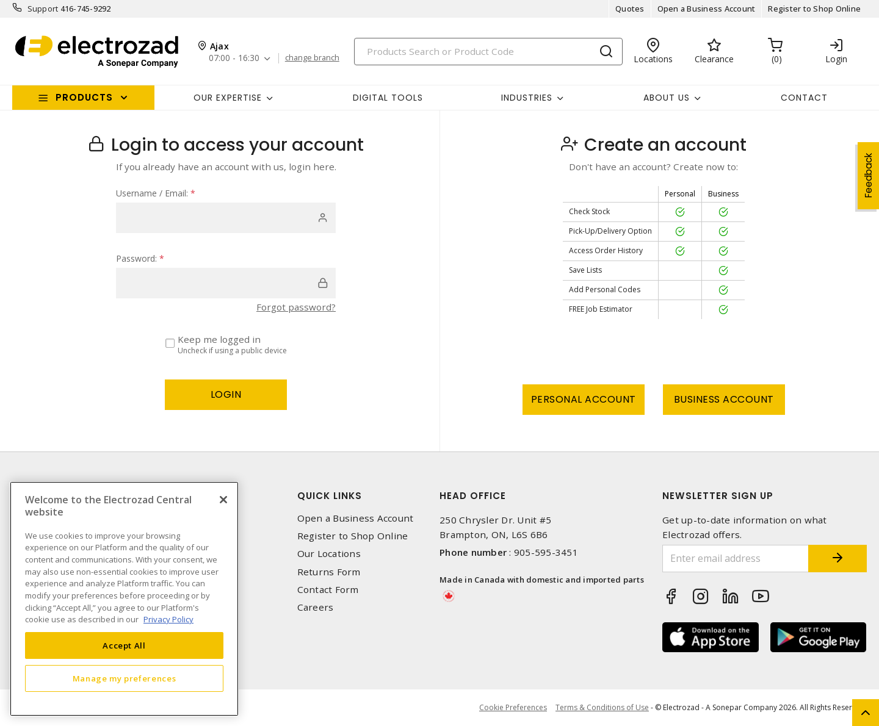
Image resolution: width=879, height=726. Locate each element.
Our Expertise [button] (228, 98)
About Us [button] (666, 98)
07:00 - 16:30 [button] (234, 58)
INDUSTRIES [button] (526, 98)
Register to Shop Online (814, 8)
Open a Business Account (706, 8)
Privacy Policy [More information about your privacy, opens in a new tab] (168, 619)
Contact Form (328, 589)
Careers (315, 607)
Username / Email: (155, 193)
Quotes (630, 8)
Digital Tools (388, 98)
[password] (226, 283)
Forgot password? (296, 307)
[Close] (223, 499)
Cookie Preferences (512, 707)
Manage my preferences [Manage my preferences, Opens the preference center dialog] (124, 678)
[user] (226, 218)
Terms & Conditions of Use (602, 707)
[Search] (488, 51)
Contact (804, 98)
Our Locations (329, 553)
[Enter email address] (734, 558)
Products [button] (84, 97)
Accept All (124, 645)
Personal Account (583, 399)
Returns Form (329, 572)
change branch (313, 58)
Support (43, 8)
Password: (140, 258)
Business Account (724, 399)
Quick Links (329, 495)
